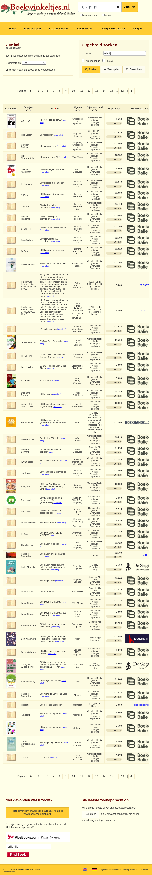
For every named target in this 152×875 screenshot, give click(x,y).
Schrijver (29, 107)
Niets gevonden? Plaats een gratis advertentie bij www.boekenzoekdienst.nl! (37, 812)
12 (89, 90)
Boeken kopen (32, 28)
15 (111, 90)
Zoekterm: (87, 53)
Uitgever (77, 107)
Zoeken (129, 7)
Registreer (90, 814)
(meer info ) (58, 135)
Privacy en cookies (131, 869)
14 (104, 90)
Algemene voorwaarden (110, 869)
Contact (144, 869)
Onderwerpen (85, 28)
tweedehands (90, 15)
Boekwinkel (136, 108)
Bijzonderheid (95, 107)
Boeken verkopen (59, 28)
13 (96, 90)
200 (122, 90)
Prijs (110, 108)
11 (81, 90)
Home (12, 28)
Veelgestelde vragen (113, 28)
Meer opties (113, 69)
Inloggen (138, 28)
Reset (134, 69)
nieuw (107, 15)
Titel (50, 108)
